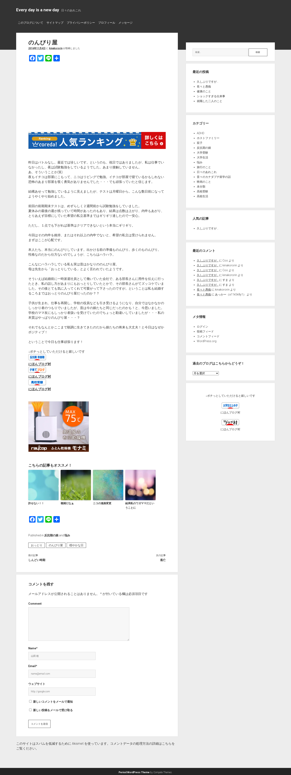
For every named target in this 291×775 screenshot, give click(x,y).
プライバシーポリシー (85, 22)
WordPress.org (206, 340)
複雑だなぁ (67, 501)
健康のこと (204, 90)
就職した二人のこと (209, 99)
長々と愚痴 (204, 85)
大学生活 (202, 156)
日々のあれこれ (207, 170)
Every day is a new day (37, 9)
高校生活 (202, 195)
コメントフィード (208, 335)
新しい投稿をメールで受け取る (53, 708)
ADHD (200, 132)
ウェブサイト (36, 682)
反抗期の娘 (51, 534)
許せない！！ (36, 501)
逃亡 (163, 558)
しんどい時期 (36, 558)
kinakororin (55, 47)
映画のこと (204, 180)
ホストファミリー (208, 136)
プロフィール (112, 22)
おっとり (36, 543)
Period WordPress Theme (134, 771)
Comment (35, 602)
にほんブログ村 (39, 363)
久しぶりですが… (207, 80)
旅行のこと (204, 166)
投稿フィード (205, 330)
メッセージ (134, 22)
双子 (199, 141)
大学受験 (202, 151)
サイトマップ (56, 22)
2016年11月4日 (36, 47)
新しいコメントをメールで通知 (53, 700)
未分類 (201, 185)
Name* (33, 646)
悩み (67, 534)
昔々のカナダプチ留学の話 (214, 175)
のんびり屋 (56, 543)
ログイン (202, 325)
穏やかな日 (76, 543)
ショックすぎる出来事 (211, 95)
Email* (32, 664)
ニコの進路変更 (102, 501)
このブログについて (30, 22)
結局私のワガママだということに (139, 504)
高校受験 (202, 190)
